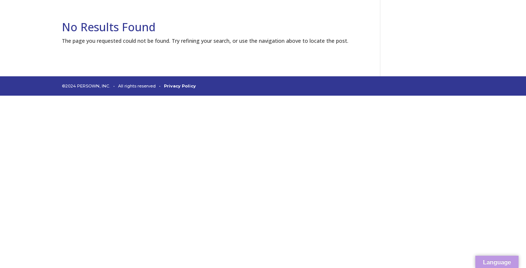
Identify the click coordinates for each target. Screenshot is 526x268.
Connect (255, 22)
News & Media (432, 22)
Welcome (177, 22)
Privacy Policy (180, 86)
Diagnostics (298, 22)
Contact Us (481, 22)
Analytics (217, 22)
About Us (341, 22)
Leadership (383, 22)
